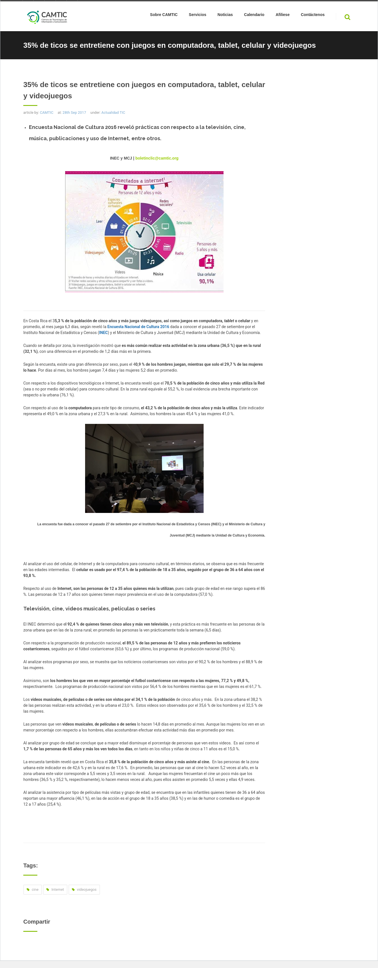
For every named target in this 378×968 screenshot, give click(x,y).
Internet (57, 889)
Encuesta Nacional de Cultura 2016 (138, 326)
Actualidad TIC (113, 112)
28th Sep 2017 (74, 112)
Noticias (225, 16)
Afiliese (282, 16)
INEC (103, 332)
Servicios (197, 16)
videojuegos (87, 889)
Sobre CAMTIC (163, 16)
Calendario (254, 16)
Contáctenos (313, 16)
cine (35, 889)
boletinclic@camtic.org (157, 158)
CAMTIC (46, 112)
